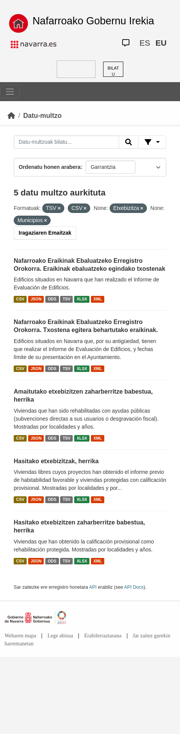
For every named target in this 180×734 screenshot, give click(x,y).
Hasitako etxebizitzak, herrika (56, 461)
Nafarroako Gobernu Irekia (93, 21)
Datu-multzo (42, 115)
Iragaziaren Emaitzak (45, 233)
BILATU (113, 71)
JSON (35, 299)
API (93, 587)
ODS (52, 299)
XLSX (82, 299)
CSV (20, 299)
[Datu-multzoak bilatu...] (66, 142)
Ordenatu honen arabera (50, 167)
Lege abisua (60, 636)
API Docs (133, 587)
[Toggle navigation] (10, 92)
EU (160, 42)
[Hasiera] (11, 115)
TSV (66, 299)
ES (144, 42)
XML (98, 299)
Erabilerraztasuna (102, 636)
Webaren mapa (20, 636)
